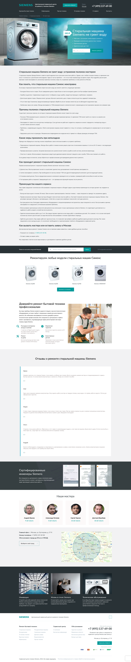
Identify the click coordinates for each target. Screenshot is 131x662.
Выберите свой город (27, 543)
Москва (84, 6)
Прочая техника (61, 11)
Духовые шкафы (38, 634)
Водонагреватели (39, 637)
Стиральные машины (25, 629)
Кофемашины (46, 11)
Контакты (109, 11)
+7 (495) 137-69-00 (40, 233)
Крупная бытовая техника (26, 11)
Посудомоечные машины (41, 629)
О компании (56, 629)
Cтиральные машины (35, 16)
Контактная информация (60, 632)
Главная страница (23, 16)
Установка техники (79, 11)
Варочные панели (24, 637)
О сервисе (96, 11)
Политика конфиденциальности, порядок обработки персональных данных (76, 658)
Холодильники (23, 632)
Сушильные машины (40, 632)
